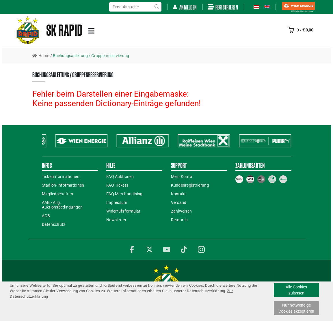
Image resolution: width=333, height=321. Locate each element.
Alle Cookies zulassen (296, 290)
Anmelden (184, 7)
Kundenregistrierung (190, 185)
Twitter (149, 249)
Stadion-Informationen (63, 185)
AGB (46, 215)
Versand (179, 202)
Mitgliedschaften (57, 194)
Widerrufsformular (123, 211)
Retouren (179, 219)
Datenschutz (54, 224)
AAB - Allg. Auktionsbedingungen (62, 204)
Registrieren (223, 7)
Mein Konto (181, 176)
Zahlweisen (181, 211)
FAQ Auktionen (120, 176)
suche (156, 7)
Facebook (132, 249)
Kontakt (178, 194)
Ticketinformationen (60, 176)
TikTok (184, 249)
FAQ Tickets (117, 185)
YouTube (166, 249)
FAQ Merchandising (124, 194)
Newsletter (116, 219)
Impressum (116, 202)
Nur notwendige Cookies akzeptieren (296, 308)
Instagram (201, 249)
